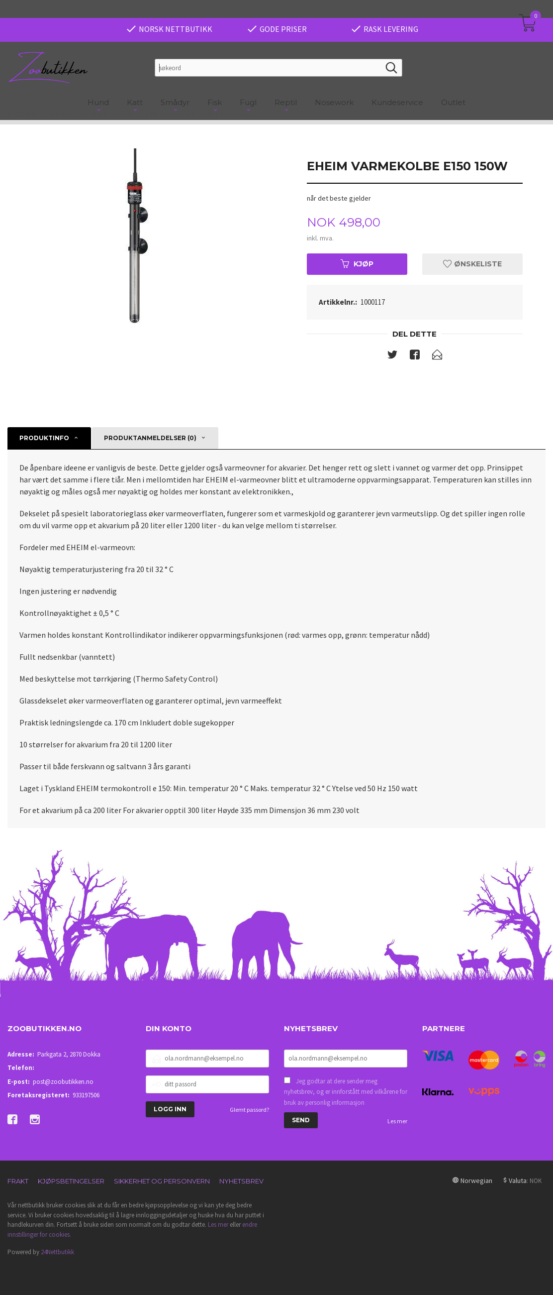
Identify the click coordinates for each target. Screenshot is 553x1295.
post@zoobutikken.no (63, 1081)
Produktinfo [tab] (44, 438)
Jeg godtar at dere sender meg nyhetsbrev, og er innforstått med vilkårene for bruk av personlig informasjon (345, 1092)
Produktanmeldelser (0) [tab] (150, 438)
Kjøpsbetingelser (71, 1181)
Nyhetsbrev (241, 1181)
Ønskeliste (472, 263)
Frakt (17, 1181)
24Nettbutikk (57, 1252)
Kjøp (357, 263)
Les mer (397, 1121)
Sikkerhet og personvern (162, 1181)
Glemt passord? (249, 1109)
